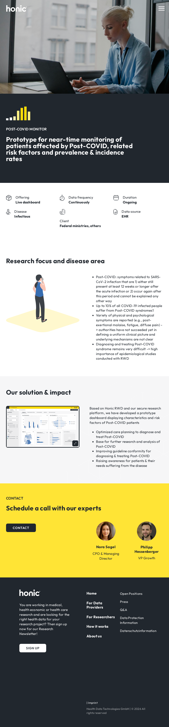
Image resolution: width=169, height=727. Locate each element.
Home (92, 593)
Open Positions (131, 594)
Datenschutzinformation (138, 631)
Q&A (123, 610)
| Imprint (92, 703)
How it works (97, 626)
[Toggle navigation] (161, 8)
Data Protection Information (132, 620)
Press (124, 602)
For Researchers (101, 617)
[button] (21, 528)
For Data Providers (95, 605)
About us (94, 636)
